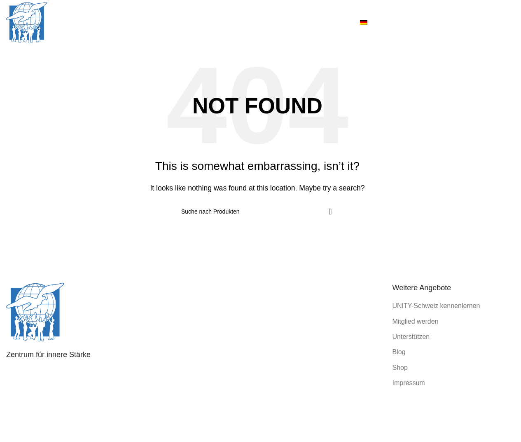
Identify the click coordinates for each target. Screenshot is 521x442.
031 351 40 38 (62, 388)
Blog (399, 351)
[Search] (257, 211)
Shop (400, 367)
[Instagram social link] (482, 22)
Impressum (409, 382)
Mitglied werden (416, 321)
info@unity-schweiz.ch (64, 401)
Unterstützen (411, 336)
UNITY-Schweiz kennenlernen (436, 305)
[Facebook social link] (472, 22)
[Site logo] (26, 22)
